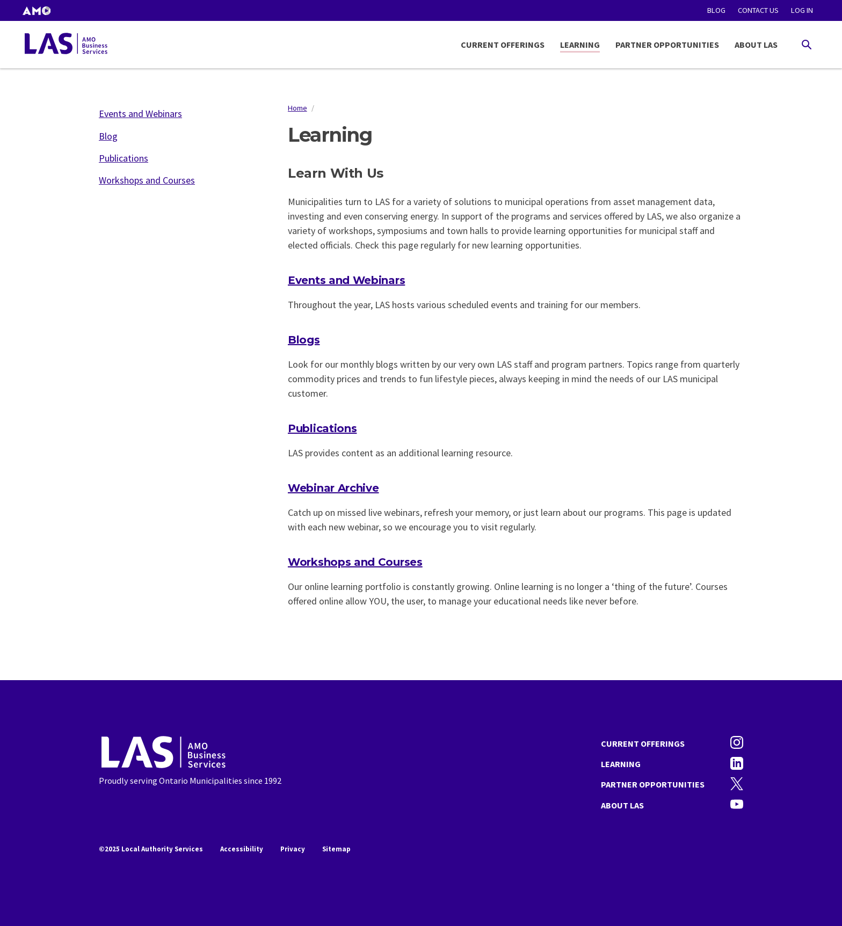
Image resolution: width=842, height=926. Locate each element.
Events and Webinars (346, 280)
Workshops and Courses (355, 562)
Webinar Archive (333, 488)
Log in (802, 10)
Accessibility (241, 849)
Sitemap (336, 849)
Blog (716, 10)
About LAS (756, 44)
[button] (36, 10)
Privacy (292, 849)
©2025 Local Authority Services (151, 849)
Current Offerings (503, 44)
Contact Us (758, 10)
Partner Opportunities (667, 44)
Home (297, 108)
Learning (580, 44)
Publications (322, 428)
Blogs (304, 339)
